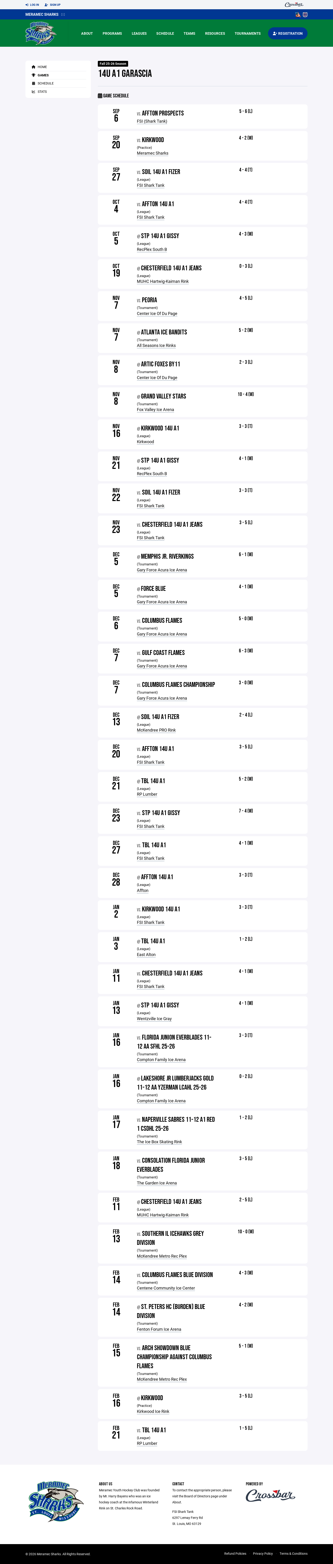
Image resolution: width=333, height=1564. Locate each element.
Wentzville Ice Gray (154, 1018)
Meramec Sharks (42, 14)
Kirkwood (145, 441)
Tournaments (248, 33)
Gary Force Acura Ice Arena (162, 570)
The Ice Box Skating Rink (159, 1141)
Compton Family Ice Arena (161, 1059)
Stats (38, 91)
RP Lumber (147, 794)
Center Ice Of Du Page (157, 313)
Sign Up (53, 5)
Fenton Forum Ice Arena (159, 1329)
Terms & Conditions (294, 1553)
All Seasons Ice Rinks (156, 345)
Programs (112, 33)
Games (39, 75)
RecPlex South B (152, 249)
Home (38, 67)
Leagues (139, 33)
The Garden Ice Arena (157, 1183)
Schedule (165, 33)
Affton (142, 890)
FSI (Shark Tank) (152, 121)
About (87, 33)
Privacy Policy (263, 1553)
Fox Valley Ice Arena (155, 409)
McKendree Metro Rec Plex (162, 1256)
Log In (32, 5)
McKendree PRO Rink (156, 730)
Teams (189, 33)
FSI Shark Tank (150, 185)
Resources (215, 33)
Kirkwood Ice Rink (153, 1411)
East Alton (146, 954)
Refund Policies (235, 1553)
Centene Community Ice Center (166, 1288)
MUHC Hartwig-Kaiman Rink (163, 281)
